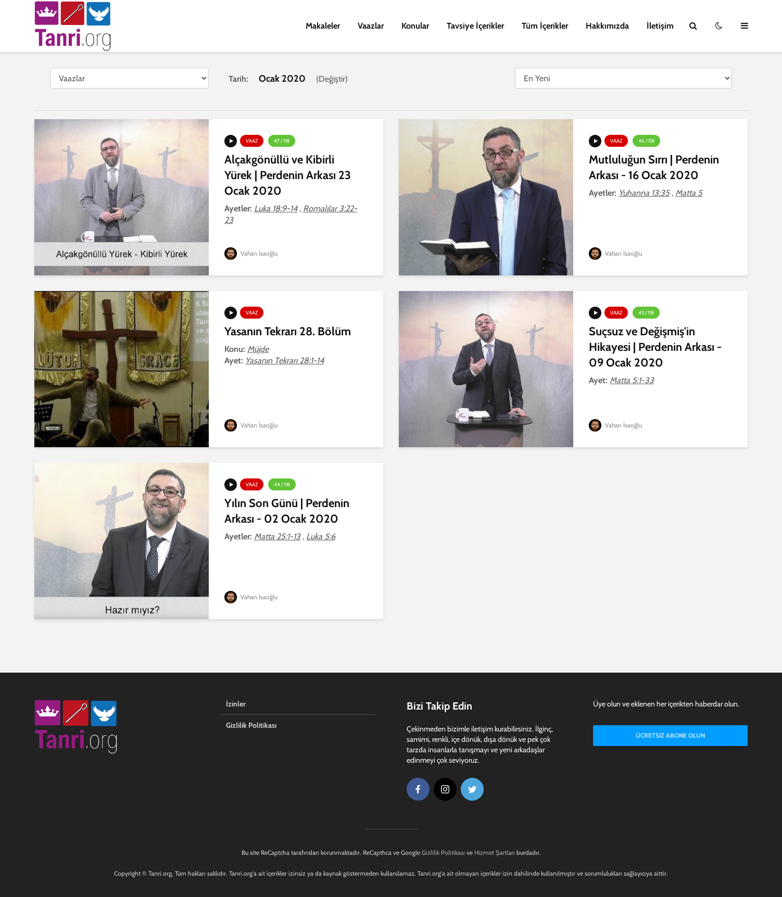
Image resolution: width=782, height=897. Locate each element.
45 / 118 (646, 312)
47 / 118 (281, 140)
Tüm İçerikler (545, 26)
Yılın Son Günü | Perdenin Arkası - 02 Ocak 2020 (286, 511)
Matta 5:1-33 (632, 380)
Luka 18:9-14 (275, 208)
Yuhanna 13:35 (644, 193)
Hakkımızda (607, 26)
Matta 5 (688, 193)
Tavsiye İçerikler (475, 26)
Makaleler (323, 26)
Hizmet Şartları (494, 852)
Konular (415, 26)
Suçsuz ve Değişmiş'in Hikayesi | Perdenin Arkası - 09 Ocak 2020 (655, 347)
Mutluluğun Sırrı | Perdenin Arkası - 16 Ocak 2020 (654, 167)
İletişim (660, 26)
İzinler (236, 704)
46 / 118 (646, 140)
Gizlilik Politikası (251, 725)
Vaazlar (371, 26)
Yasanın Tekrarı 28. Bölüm (287, 331)
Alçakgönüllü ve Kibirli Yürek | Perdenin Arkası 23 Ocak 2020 (287, 175)
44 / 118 (282, 484)
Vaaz (252, 140)
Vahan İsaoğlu (251, 253)
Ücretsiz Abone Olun (670, 735)
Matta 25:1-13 (277, 536)
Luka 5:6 (320, 536)
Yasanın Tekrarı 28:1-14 (284, 360)
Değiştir (332, 79)
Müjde (258, 349)
